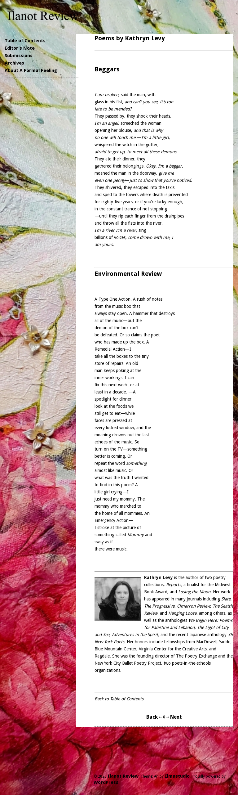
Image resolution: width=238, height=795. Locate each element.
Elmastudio (177, 776)
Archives (14, 63)
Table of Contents (25, 40)
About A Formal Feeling (31, 70)
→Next (173, 717)
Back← (154, 717)
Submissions (19, 55)
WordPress (106, 782)
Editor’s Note (20, 48)
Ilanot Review (123, 776)
